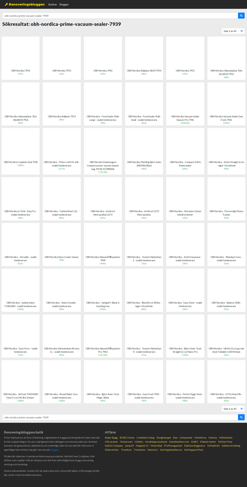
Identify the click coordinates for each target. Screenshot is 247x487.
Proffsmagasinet (173, 445)
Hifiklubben (225, 437)
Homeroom (126, 441)
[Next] (241, 31)
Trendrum (126, 449)
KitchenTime (225, 441)
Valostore (152, 449)
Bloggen (64, 4)
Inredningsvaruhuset (156, 441)
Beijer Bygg (111, 437)
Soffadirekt (213, 445)
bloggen (54, 449)
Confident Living (145, 437)
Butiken (52, 4)
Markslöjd (156, 445)
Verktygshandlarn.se (171, 449)
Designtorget (163, 437)
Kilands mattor (208, 441)
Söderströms (112, 449)
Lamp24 (129, 445)
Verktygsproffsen (193, 449)
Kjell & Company (114, 445)
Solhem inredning (231, 445)
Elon (175, 437)
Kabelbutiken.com (179, 441)
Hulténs (139, 441)
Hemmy (212, 437)
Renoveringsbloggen (25, 4)
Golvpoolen (186, 437)
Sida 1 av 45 (230, 30)
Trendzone (139, 449)
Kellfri (194, 441)
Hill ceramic (111, 441)
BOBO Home (127, 437)
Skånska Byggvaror (194, 445)
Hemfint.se (200, 437)
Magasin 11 (142, 445)
